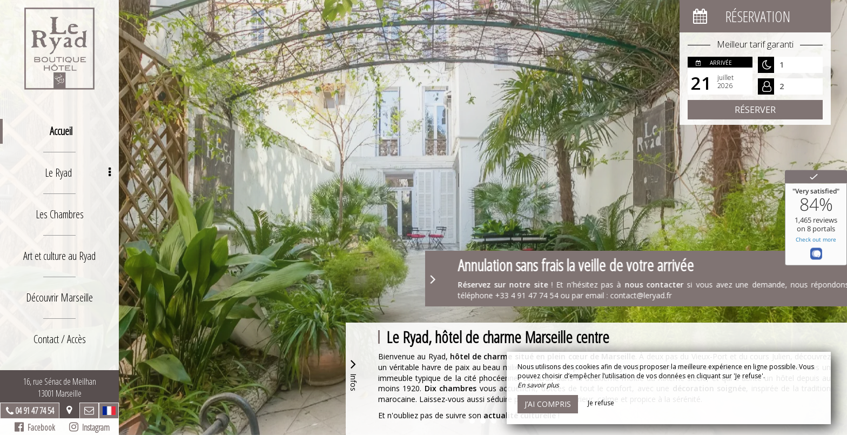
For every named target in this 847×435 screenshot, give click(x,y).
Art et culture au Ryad (59, 256)
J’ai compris (548, 404)
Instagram (89, 427)
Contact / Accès (59, 339)
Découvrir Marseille (59, 297)
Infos (353, 373)
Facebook (35, 427)
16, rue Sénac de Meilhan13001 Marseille (59, 387)
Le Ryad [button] (78, 172)
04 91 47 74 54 (34, 411)
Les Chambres (60, 214)
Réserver (755, 110)
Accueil (61, 131)
